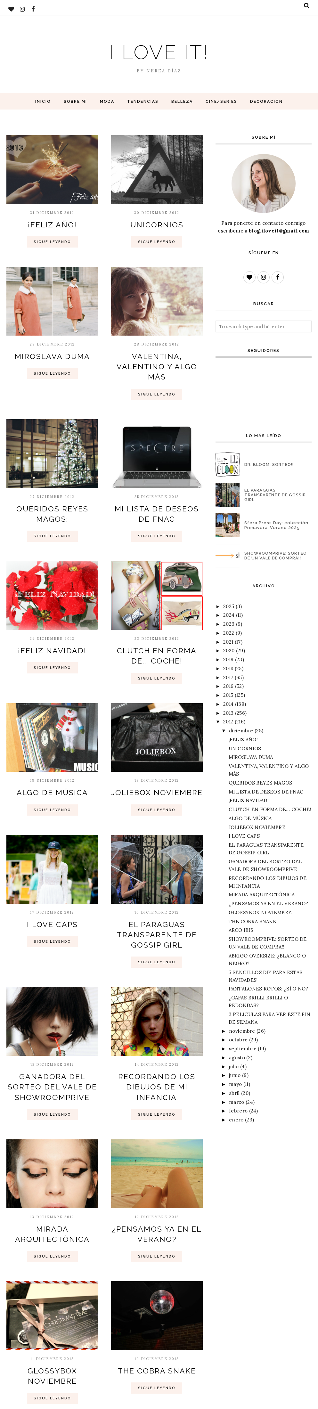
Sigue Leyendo (52, 240)
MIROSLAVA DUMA (52, 353)
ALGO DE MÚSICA (52, 768)
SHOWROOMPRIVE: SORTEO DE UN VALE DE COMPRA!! (275, 555)
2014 (228, 704)
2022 (228, 633)
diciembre (241, 731)
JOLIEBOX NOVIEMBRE (157, 768)
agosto (237, 1058)
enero (236, 1120)
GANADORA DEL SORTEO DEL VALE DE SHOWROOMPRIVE (52, 1054)
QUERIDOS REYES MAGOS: (52, 491)
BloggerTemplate (79, 1401)
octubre (238, 1040)
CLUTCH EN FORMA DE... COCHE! (270, 809)
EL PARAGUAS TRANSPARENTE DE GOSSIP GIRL (157, 907)
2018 (228, 668)
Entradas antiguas (167, 1375)
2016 (228, 686)
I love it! (159, 49)
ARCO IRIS (241, 930)
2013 (228, 713)
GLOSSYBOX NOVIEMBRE (52, 1330)
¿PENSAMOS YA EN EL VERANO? (268, 903)
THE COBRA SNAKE (157, 1330)
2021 (228, 642)
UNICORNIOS (157, 223)
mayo (235, 1084)
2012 (228, 722)
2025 (228, 606)
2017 (228, 677)
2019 (228, 659)
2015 (228, 695)
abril (234, 1093)
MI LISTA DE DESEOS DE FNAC (266, 792)
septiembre (243, 1049)
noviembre (242, 1031)
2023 (228, 624)
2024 (228, 615)
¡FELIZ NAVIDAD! (52, 630)
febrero (238, 1111)
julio (234, 1066)
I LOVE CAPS (52, 898)
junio (235, 1075)
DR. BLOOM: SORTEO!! (269, 464)
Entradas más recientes (49, 1375)
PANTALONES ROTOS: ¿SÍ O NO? (268, 989)
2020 (228, 650)
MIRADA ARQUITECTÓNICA (262, 895)
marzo (236, 1102)
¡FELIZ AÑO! (52, 223)
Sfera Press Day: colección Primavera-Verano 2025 (276, 525)
